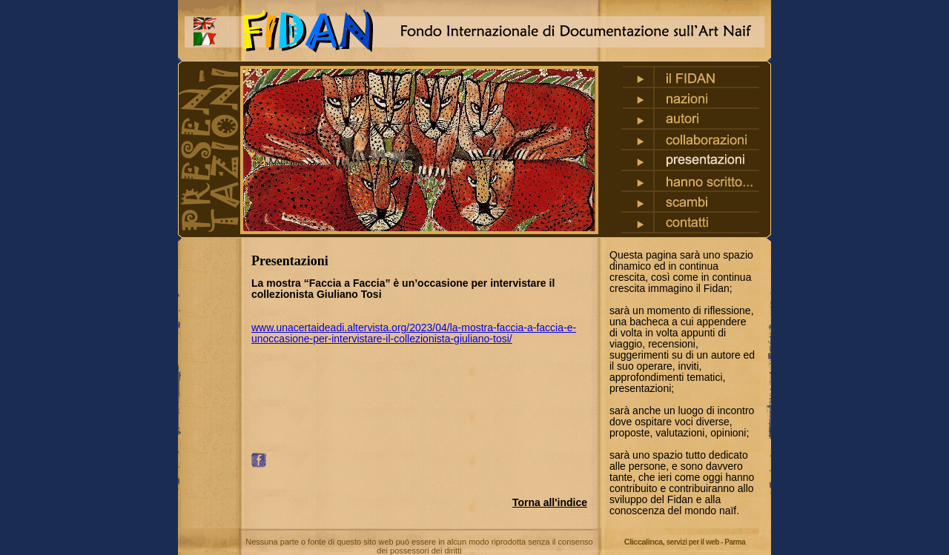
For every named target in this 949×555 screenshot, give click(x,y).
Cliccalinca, (685, 541)
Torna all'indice (549, 502)
